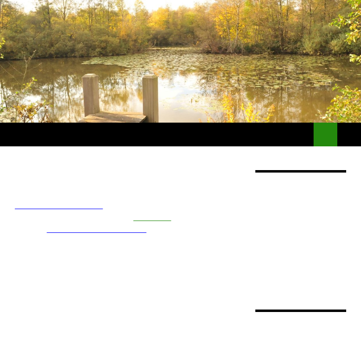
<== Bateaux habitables (59, 205)
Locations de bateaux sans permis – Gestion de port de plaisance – (157, 134)
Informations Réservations (97, 229)
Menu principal (349, 134)
